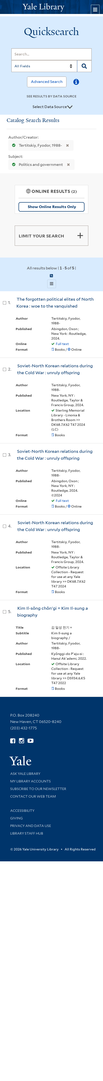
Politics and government (36, 164)
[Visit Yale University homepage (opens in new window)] (20, 759)
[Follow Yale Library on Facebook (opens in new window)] (12, 741)
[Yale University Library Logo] (51, 7)
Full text (62, 344)
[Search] (51, 54)
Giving (16, 818)
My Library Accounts (30, 781)
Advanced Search (47, 81)
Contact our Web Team (33, 796)
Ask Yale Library (25, 774)
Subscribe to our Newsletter (38, 789)
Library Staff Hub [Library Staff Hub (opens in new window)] (26, 833)
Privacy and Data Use (30, 826)
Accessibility (22, 811)
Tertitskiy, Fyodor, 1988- (36, 145)
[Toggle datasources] (70, 107)
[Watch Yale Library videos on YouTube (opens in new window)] (30, 741)
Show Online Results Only (52, 206)
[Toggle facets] (80, 235)
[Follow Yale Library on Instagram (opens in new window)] (21, 741)
